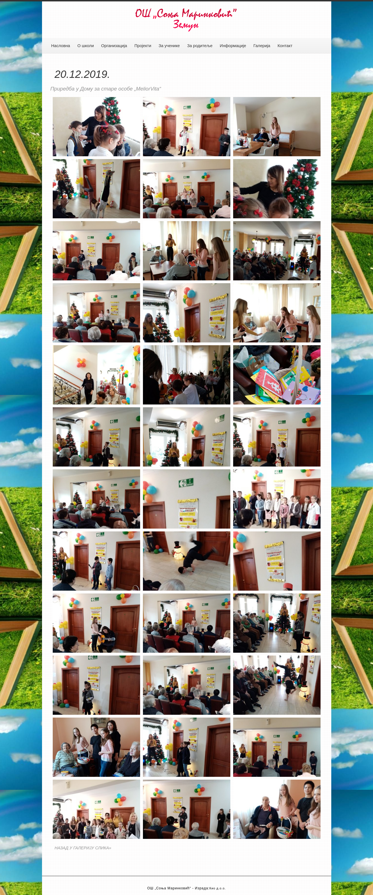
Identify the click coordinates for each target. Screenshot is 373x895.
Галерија (261, 45)
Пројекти (142, 45)
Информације (233, 45)
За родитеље (200, 45)
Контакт (285, 45)
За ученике (169, 45)
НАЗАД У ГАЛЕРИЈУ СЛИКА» (83, 848)
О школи (85, 45)
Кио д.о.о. (217, 888)
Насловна (60, 45)
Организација (114, 45)
